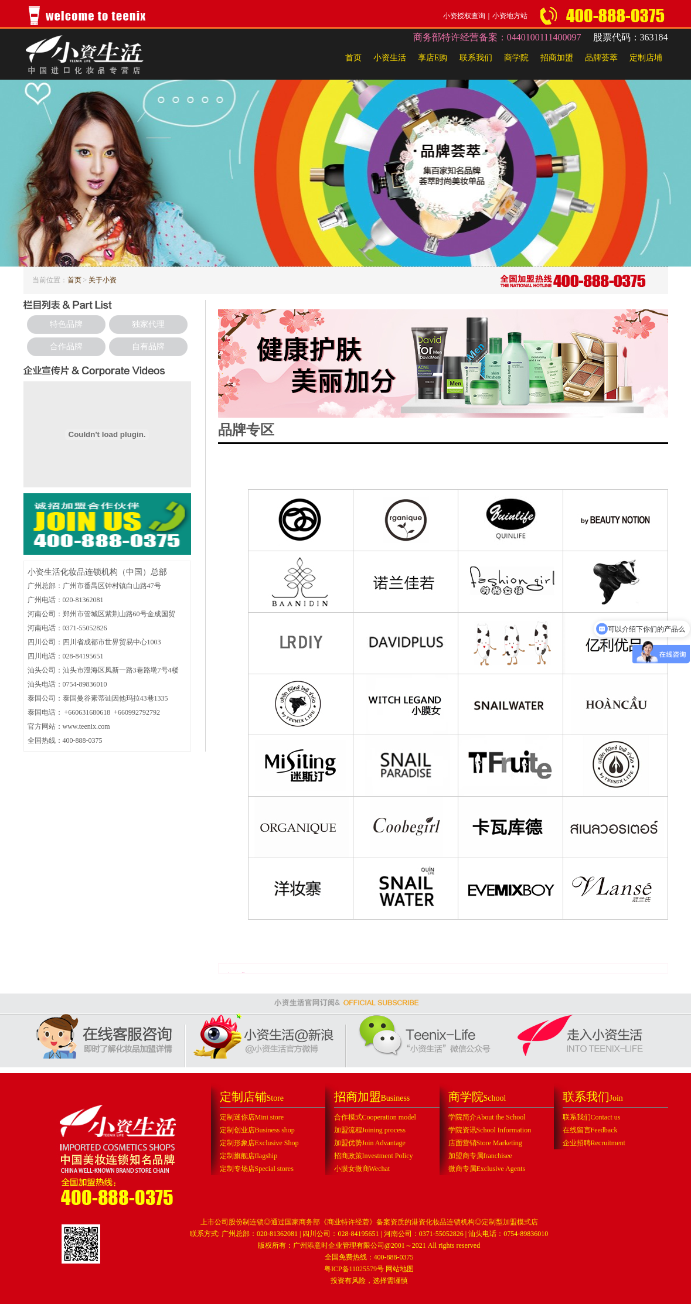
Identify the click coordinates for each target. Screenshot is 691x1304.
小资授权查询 (464, 16)
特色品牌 (66, 324)
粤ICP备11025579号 (354, 1269)
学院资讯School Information (490, 1130)
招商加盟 (556, 57)
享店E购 (433, 57)
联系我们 (475, 57)
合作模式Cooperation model (375, 1117)
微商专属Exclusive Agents (487, 1169)
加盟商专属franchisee (480, 1156)
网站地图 (400, 1269)
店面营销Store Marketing (485, 1143)
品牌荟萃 (601, 57)
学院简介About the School (487, 1117)
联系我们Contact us (592, 1117)
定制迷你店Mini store (252, 1117)
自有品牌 (148, 346)
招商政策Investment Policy (373, 1156)
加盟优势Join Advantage (370, 1143)
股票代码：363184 (630, 37)
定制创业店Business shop (257, 1130)
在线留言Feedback (590, 1130)
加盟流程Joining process (370, 1130)
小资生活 (389, 57)
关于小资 (102, 280)
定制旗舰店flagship (249, 1156)
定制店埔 (645, 57)
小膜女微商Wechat (362, 1169)
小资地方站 (509, 16)
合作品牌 (66, 346)
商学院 (516, 57)
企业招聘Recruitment (594, 1143)
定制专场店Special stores (257, 1169)
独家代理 (148, 324)
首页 (353, 57)
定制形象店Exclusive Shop (259, 1143)
